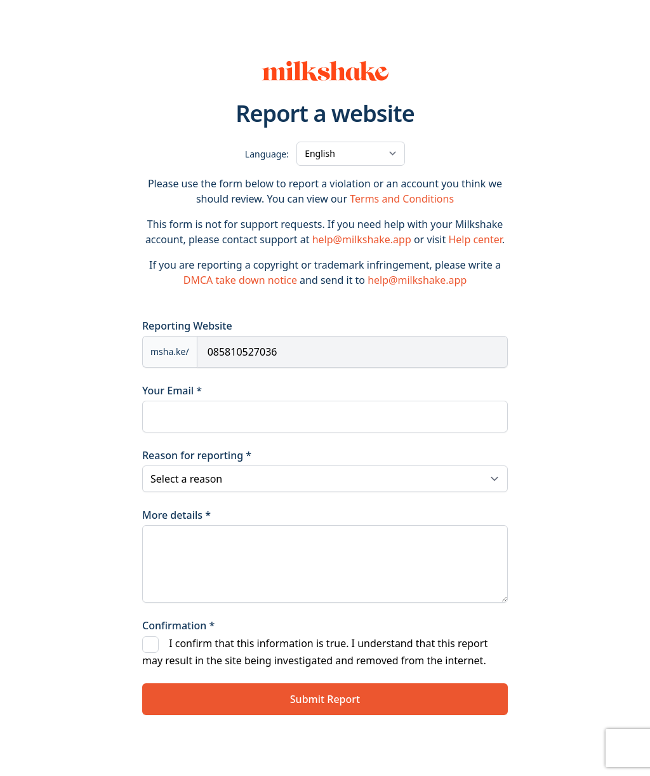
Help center (474, 239)
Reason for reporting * (196, 455)
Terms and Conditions (402, 199)
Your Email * (172, 391)
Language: (267, 154)
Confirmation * (178, 625)
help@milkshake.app (361, 239)
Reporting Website (187, 326)
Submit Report (325, 699)
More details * (176, 515)
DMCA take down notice (240, 280)
